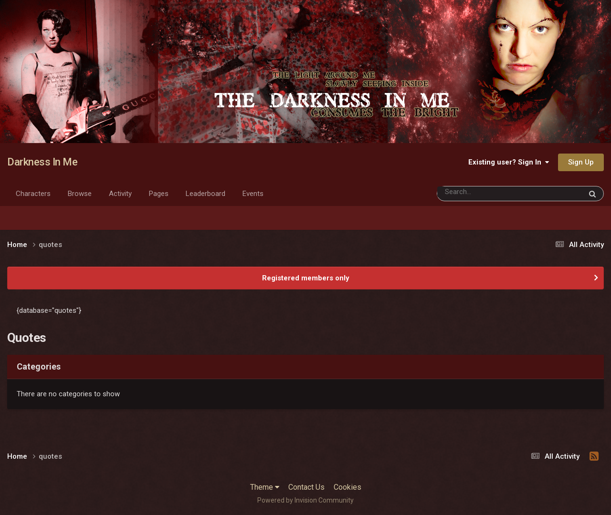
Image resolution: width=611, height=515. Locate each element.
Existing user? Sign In (508, 162)
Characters (33, 193)
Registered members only (305, 278)
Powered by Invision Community (305, 500)
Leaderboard (205, 193)
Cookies (347, 487)
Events (252, 193)
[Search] (484, 191)
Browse (80, 193)
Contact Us (306, 487)
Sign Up (581, 162)
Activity (120, 193)
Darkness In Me (42, 162)
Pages (159, 193)
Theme (264, 487)
